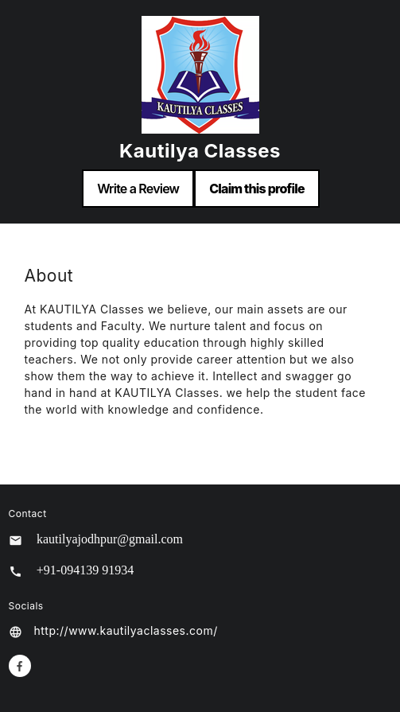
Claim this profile (257, 188)
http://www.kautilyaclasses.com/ (126, 630)
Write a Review (138, 188)
